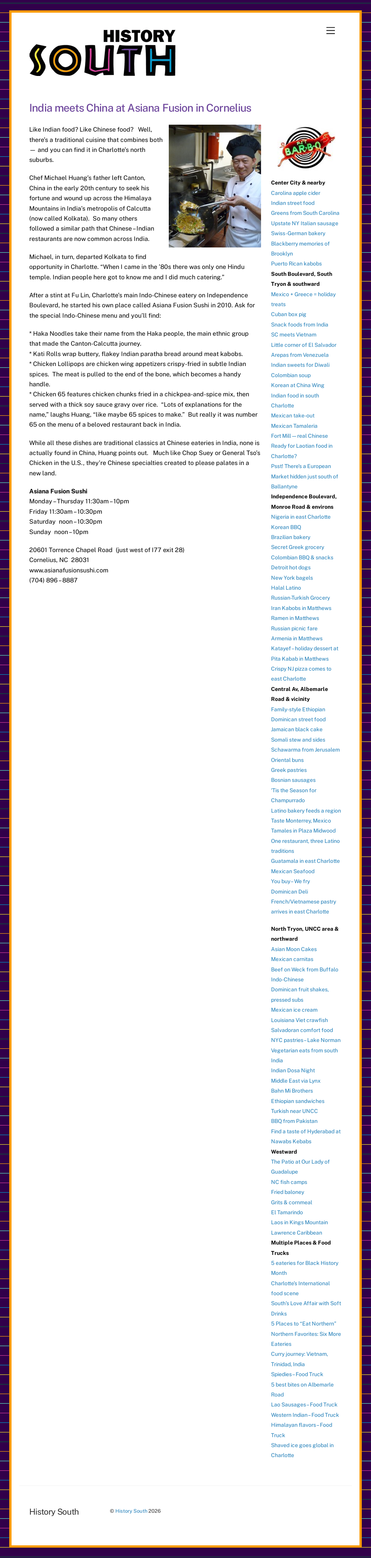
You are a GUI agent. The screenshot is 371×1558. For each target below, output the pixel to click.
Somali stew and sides (298, 740)
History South (131, 1511)
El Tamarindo (287, 1212)
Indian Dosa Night (293, 1070)
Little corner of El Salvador (303, 345)
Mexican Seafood (292, 871)
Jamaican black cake (297, 729)
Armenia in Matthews (297, 638)
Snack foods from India (299, 324)
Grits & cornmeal (291, 1202)
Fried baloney (287, 1192)
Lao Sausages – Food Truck (304, 1404)
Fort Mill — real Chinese (299, 436)
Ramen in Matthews (295, 618)
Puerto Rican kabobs (296, 263)
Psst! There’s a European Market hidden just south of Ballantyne (304, 476)
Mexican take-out (292, 415)
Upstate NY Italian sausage (304, 223)
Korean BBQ (286, 527)
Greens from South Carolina (305, 213)
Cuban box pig (288, 314)
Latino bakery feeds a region (306, 811)
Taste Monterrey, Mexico (301, 821)
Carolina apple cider (295, 193)
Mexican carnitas (292, 959)
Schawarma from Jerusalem (305, 750)
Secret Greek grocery (297, 547)
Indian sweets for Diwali (300, 365)
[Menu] (330, 30)
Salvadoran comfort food (302, 1030)
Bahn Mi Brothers (292, 1091)
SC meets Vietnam (293, 334)
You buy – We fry (290, 881)
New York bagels (292, 578)
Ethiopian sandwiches (297, 1101)
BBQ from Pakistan (294, 1121)
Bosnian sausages (293, 780)
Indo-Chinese (287, 979)
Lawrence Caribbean (296, 1233)
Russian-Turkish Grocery (300, 598)
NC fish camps (289, 1182)
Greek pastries (289, 770)
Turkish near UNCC (294, 1111)
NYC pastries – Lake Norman (306, 1040)
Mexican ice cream (294, 1010)
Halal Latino (286, 588)
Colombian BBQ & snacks (302, 557)
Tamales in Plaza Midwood (303, 831)
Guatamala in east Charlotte (305, 861)
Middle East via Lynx (296, 1081)
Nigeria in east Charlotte (301, 517)
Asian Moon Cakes (294, 949)
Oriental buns (287, 760)
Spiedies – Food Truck (297, 1374)
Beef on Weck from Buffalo (304, 969)
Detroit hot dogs (291, 567)
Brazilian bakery (290, 537)
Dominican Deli (289, 892)
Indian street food (292, 203)
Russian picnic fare (294, 628)
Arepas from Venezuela (300, 355)
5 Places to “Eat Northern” (303, 1324)
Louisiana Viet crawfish (299, 1020)
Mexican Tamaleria (294, 426)
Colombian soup (291, 375)
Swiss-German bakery (298, 233)
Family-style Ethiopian (298, 709)
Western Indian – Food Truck (305, 1415)
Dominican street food (298, 719)
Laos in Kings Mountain (299, 1222)
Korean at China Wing (297, 385)
